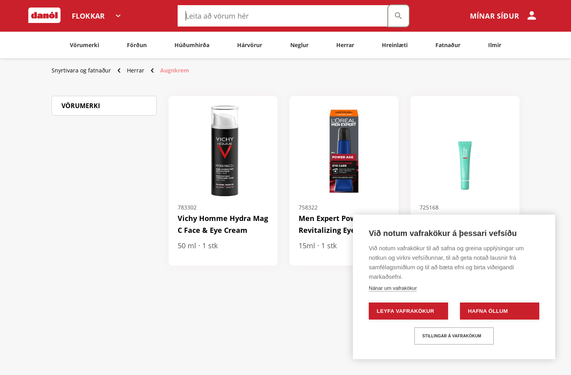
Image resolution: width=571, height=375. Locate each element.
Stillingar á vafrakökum (451, 336)
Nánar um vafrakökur (393, 288)
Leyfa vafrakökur (405, 311)
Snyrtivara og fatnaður (81, 70)
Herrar (135, 70)
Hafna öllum (488, 311)
